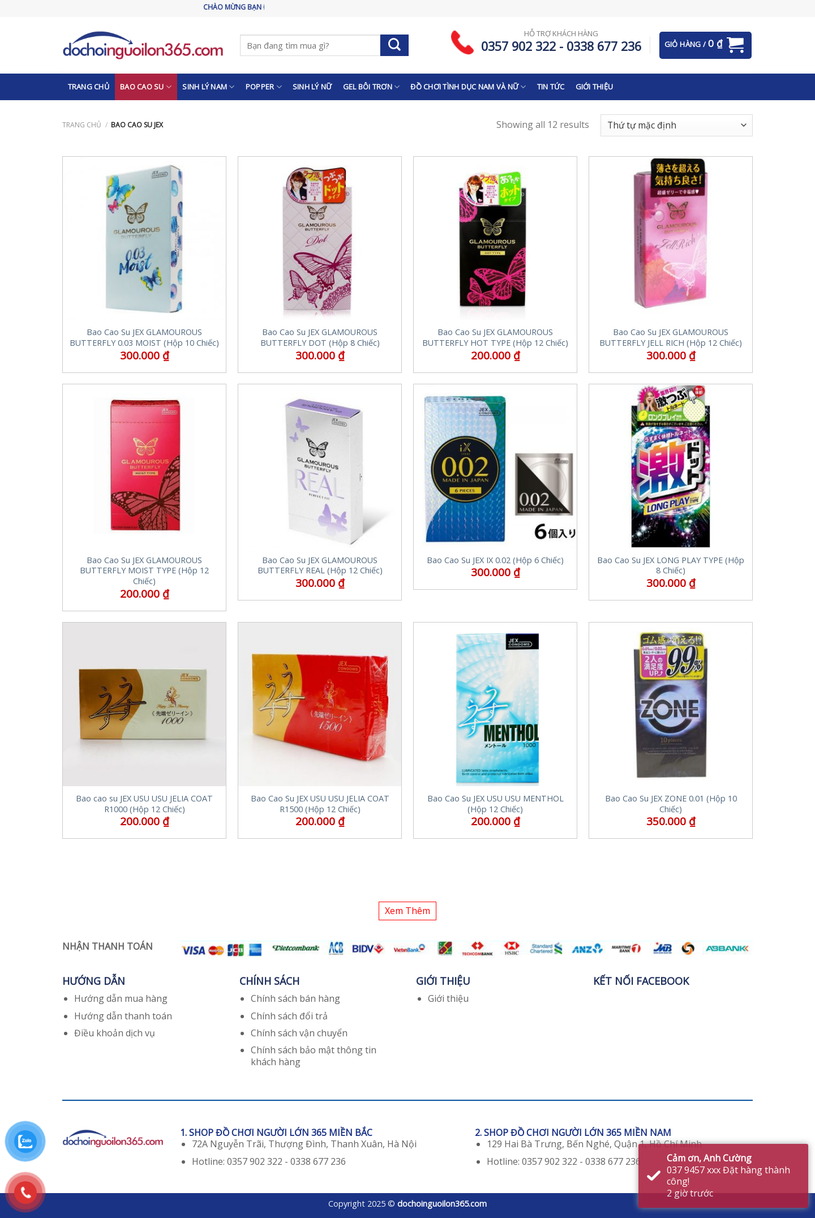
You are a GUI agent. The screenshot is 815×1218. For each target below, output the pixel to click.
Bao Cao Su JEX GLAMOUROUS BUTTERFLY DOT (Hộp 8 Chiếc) (320, 337)
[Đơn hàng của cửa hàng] (676, 125)
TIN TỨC (551, 87)
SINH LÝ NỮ (312, 87)
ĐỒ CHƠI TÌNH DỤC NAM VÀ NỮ (468, 87)
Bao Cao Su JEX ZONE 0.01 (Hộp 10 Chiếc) (671, 804)
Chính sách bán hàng (295, 998)
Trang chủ (81, 125)
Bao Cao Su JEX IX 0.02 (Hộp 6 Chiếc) (495, 560)
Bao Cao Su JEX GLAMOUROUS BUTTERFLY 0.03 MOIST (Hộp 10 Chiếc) (144, 337)
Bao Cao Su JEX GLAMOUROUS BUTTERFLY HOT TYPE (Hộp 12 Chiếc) (495, 337)
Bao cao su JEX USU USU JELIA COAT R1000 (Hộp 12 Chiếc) (144, 804)
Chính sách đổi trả (289, 1016)
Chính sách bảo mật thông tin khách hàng (313, 1056)
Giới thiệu (448, 998)
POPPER (264, 87)
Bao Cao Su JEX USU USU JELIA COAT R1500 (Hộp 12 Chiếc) (320, 804)
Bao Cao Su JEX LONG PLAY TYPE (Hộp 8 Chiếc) (670, 565)
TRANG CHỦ (88, 87)
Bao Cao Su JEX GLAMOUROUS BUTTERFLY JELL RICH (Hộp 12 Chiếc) (670, 337)
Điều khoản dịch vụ (114, 1033)
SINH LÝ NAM (208, 87)
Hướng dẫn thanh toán (123, 1016)
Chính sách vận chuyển (299, 1033)
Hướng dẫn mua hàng (121, 998)
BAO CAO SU (145, 87)
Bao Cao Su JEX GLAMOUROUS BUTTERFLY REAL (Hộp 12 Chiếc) (320, 565)
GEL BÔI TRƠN (371, 87)
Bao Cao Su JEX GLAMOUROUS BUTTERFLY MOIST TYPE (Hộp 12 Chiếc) (144, 570)
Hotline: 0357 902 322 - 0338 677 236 (269, 1161)
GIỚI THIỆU (595, 87)
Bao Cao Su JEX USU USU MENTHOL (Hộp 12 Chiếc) (495, 804)
